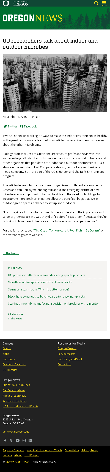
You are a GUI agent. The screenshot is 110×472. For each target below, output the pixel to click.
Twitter (10, 126)
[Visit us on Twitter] (11, 441)
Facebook (28, 126)
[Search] (96, 3)
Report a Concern (13, 450)
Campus (8, 343)
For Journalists (66, 354)
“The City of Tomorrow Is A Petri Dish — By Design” (66, 230)
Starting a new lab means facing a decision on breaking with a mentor (53, 303)
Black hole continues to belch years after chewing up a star (47, 296)
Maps (6, 354)
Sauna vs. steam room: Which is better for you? (38, 289)
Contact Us (64, 364)
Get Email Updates (14, 390)
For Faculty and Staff (70, 359)
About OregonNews (14, 396)
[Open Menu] (104, 3)
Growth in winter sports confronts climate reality (40, 282)
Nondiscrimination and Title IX (44, 450)
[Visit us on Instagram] (24, 441)
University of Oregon (17, 462)
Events (7, 348)
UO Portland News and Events (20, 406)
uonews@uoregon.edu (16, 432)
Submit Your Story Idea (16, 385)
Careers (7, 455)
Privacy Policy (89, 450)
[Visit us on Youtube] (17, 441)
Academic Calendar (14, 364)
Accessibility (72, 450)
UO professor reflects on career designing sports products (46, 275)
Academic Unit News (14, 401)
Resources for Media (71, 343)
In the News (11, 253)
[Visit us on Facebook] (5, 441)
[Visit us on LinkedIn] (30, 441)
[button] (55, 111)
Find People (31, 455)
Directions (9, 359)
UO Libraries (10, 370)
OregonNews (11, 380)
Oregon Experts (67, 348)
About (18, 455)
